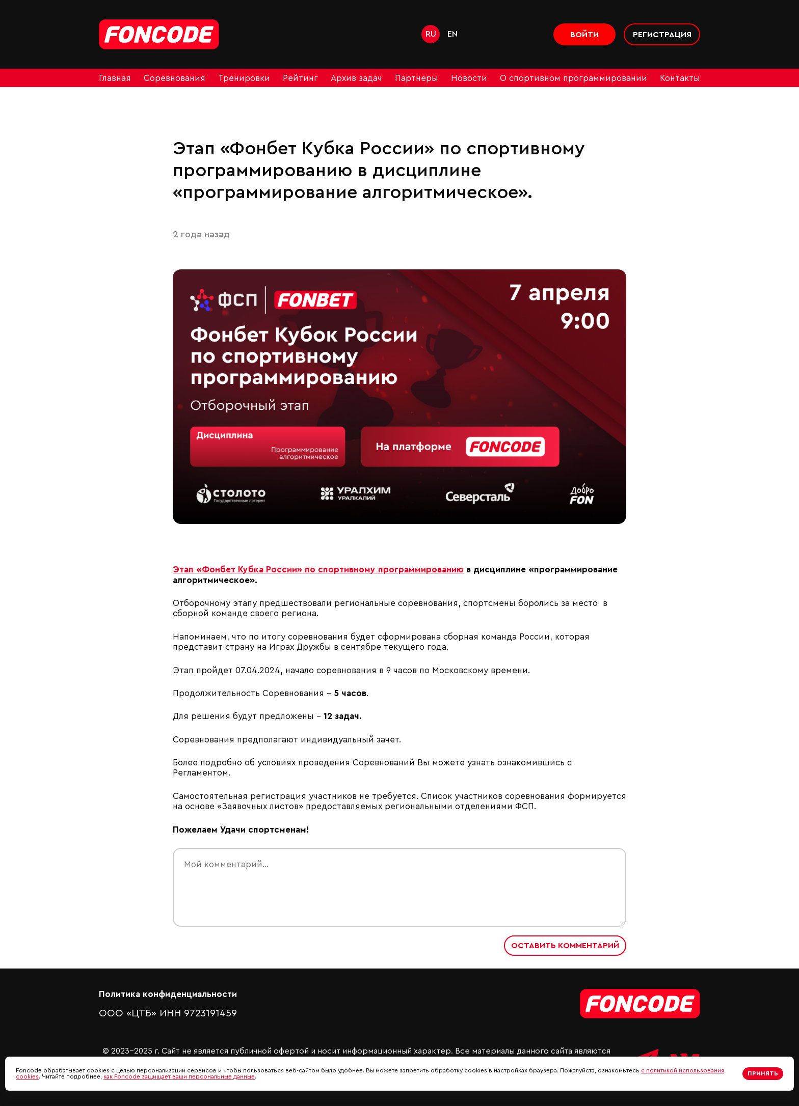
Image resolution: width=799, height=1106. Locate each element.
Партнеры (416, 78)
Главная (115, 78)
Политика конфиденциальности (168, 994)
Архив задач (356, 78)
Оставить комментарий (565, 946)
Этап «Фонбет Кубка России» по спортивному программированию (318, 569)
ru (430, 34)
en (452, 34)
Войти (584, 35)
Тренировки (244, 78)
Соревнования (174, 78)
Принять (763, 1073)
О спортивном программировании (573, 78)
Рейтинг (300, 78)
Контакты (680, 78)
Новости (469, 78)
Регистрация (662, 35)
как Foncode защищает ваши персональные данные (179, 1076)
